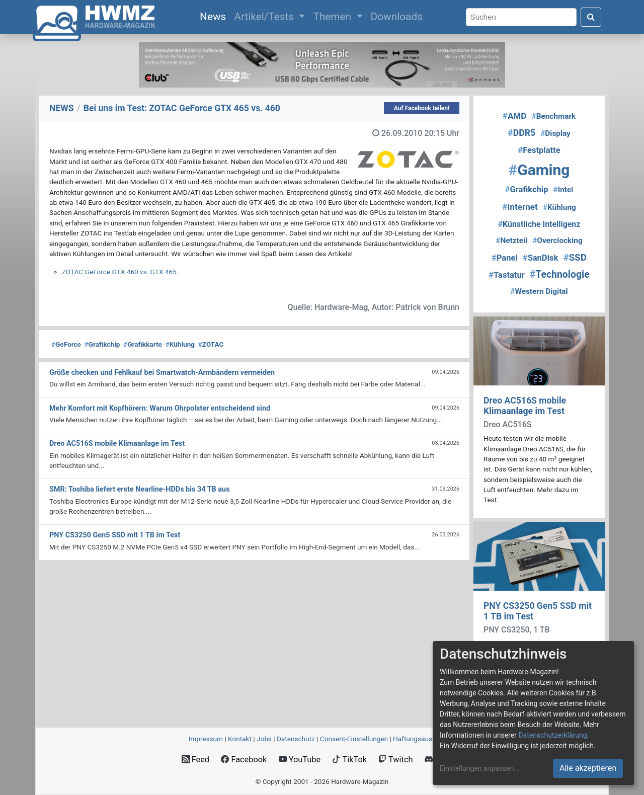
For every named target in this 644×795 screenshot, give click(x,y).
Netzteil (511, 240)
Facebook (244, 759)
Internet (520, 207)
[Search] (521, 17)
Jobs (264, 739)
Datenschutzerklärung (552, 735)
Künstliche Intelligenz (539, 224)
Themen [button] (333, 17)
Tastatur (506, 275)
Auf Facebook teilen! (422, 108)
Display (555, 133)
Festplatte (539, 150)
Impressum (206, 739)
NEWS (61, 108)
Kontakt (240, 739)
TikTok (349, 759)
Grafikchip (102, 344)
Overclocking (557, 240)
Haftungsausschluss (424, 739)
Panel (505, 258)
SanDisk (540, 258)
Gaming (539, 170)
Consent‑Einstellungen (354, 739)
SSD (575, 257)
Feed (195, 759)
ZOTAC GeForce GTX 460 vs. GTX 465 (119, 272)
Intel (563, 189)
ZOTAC (211, 344)
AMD (515, 116)
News (215, 16)
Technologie (560, 274)
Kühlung (180, 344)
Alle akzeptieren (587, 768)
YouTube (299, 759)
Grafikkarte (142, 344)
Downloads (397, 17)
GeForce (66, 344)
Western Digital (539, 291)
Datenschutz (296, 739)
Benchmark (554, 116)
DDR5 (521, 133)
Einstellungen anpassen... (480, 768)
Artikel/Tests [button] (265, 17)
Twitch (395, 759)
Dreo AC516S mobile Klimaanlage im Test (525, 405)
